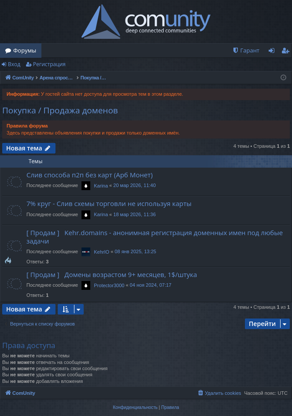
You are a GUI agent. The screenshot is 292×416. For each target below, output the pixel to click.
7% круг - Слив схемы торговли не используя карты (109, 203)
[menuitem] (246, 50)
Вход (14, 64)
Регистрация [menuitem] (287, 52)
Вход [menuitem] (273, 52)
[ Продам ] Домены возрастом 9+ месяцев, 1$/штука (111, 274)
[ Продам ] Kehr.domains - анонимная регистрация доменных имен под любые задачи (154, 236)
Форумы (24, 50)
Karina (101, 185)
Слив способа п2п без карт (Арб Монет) (89, 174)
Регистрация (49, 64)
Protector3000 (109, 285)
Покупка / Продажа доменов (60, 110)
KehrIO (101, 252)
